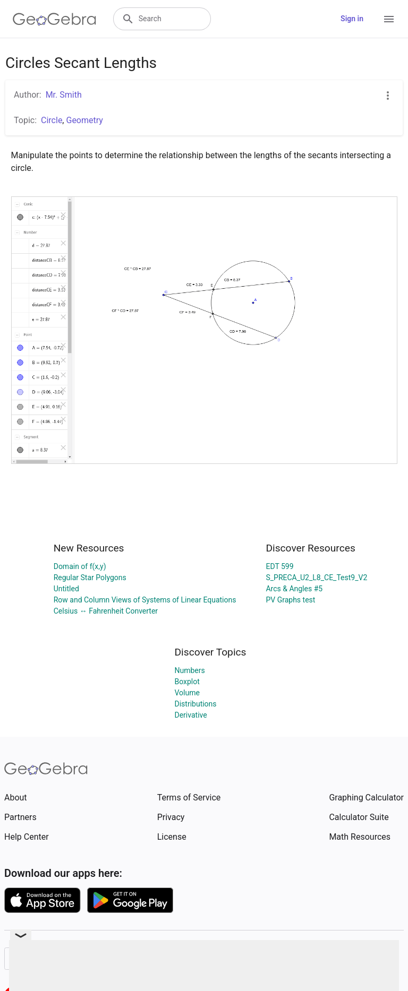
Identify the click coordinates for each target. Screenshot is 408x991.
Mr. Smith (64, 95)
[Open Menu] (388, 19)
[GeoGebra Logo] (54, 19)
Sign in (352, 18)
